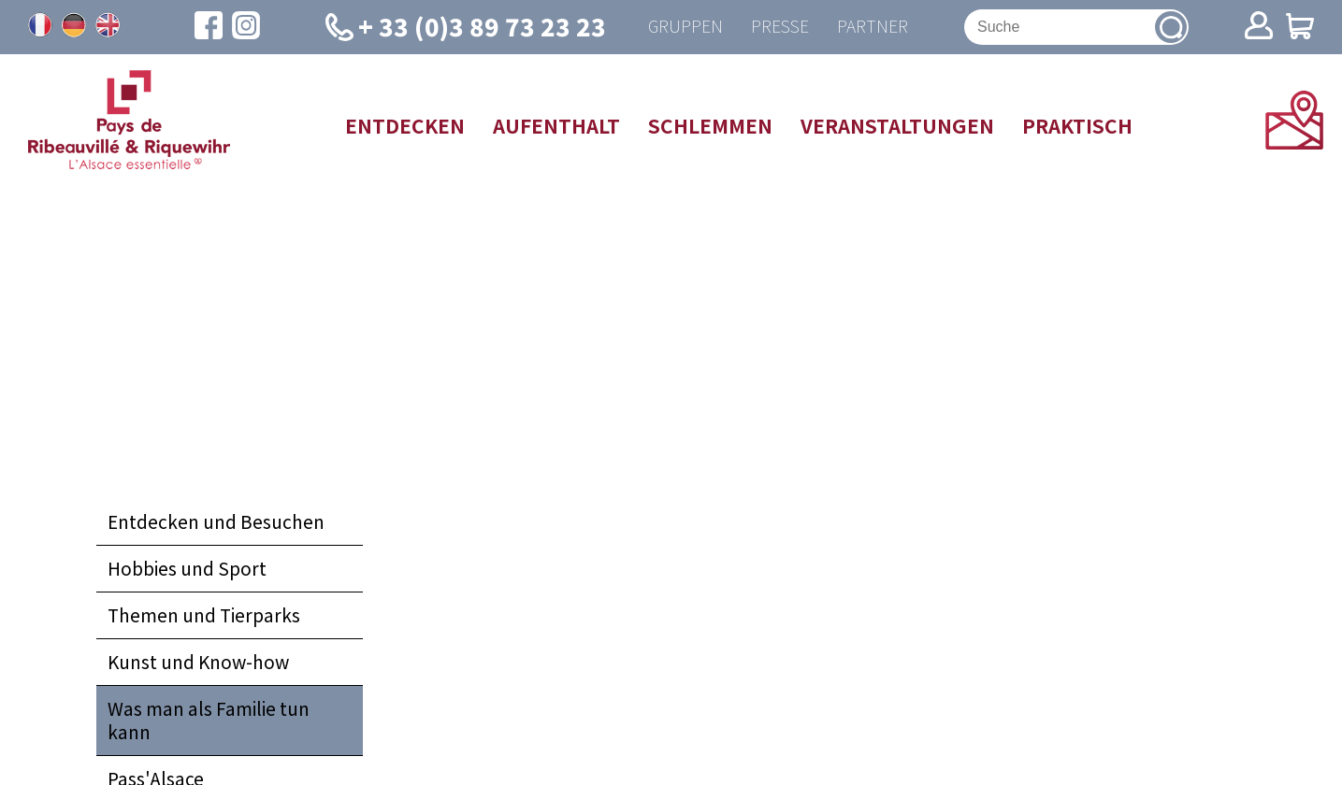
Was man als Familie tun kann (209, 720)
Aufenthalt (556, 125)
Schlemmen (710, 125)
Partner (872, 26)
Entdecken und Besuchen (216, 521)
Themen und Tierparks (204, 615)
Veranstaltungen (897, 125)
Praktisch (1077, 125)
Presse (780, 26)
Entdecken (405, 125)
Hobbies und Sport (187, 568)
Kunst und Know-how (198, 662)
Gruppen (685, 26)
